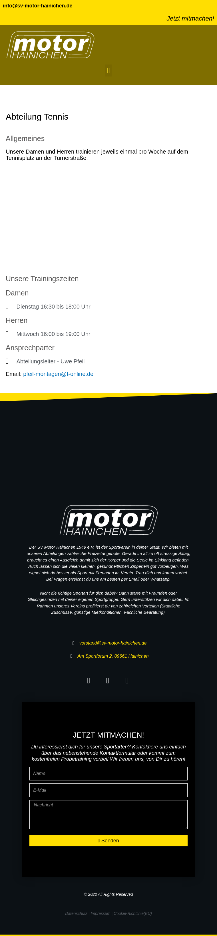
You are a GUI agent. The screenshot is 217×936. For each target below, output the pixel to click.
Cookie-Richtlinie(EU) (133, 913)
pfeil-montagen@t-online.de (58, 374)
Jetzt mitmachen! (190, 18)
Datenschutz (76, 913)
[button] (108, 71)
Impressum (100, 913)
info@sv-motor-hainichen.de (38, 6)
